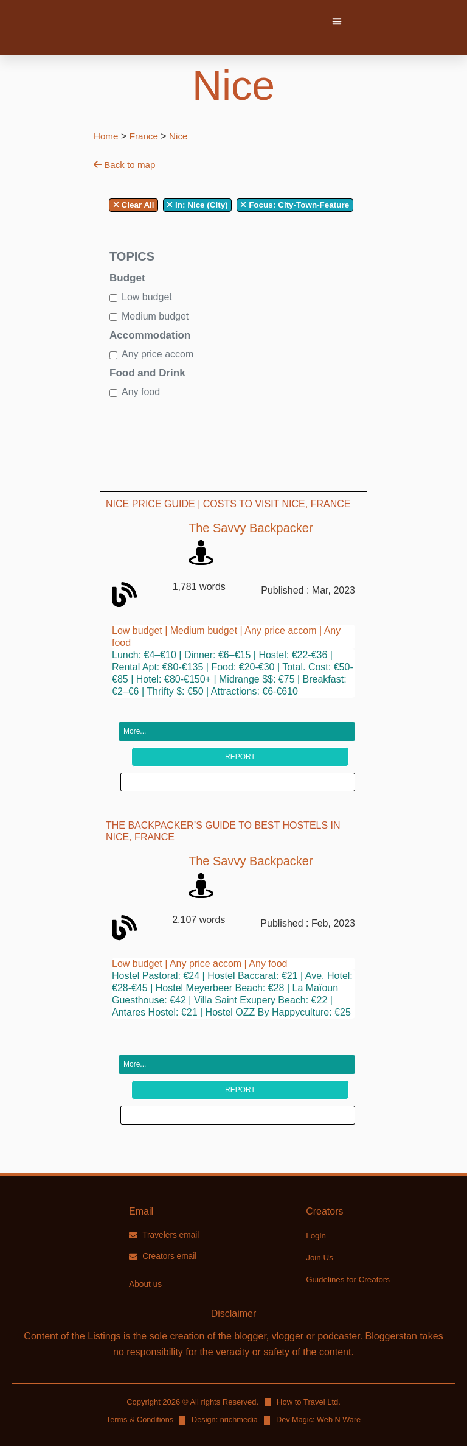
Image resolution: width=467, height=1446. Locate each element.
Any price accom (157, 354)
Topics (131, 256)
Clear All (133, 204)
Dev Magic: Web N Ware (320, 1387)
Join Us (320, 1225)
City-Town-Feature (294, 204)
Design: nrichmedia (224, 1387)
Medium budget (155, 316)
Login (316, 1203)
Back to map (126, 165)
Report (240, 740)
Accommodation (149, 335)
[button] (337, 21)
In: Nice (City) (197, 204)
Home (107, 136)
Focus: (262, 205)
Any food (141, 392)
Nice (182, 136)
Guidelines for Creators (349, 1247)
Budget (127, 278)
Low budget (147, 297)
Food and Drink (147, 373)
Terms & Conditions (138, 1387)
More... (134, 715)
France (146, 136)
